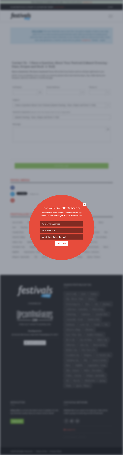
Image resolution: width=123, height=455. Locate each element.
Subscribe (61, 243)
